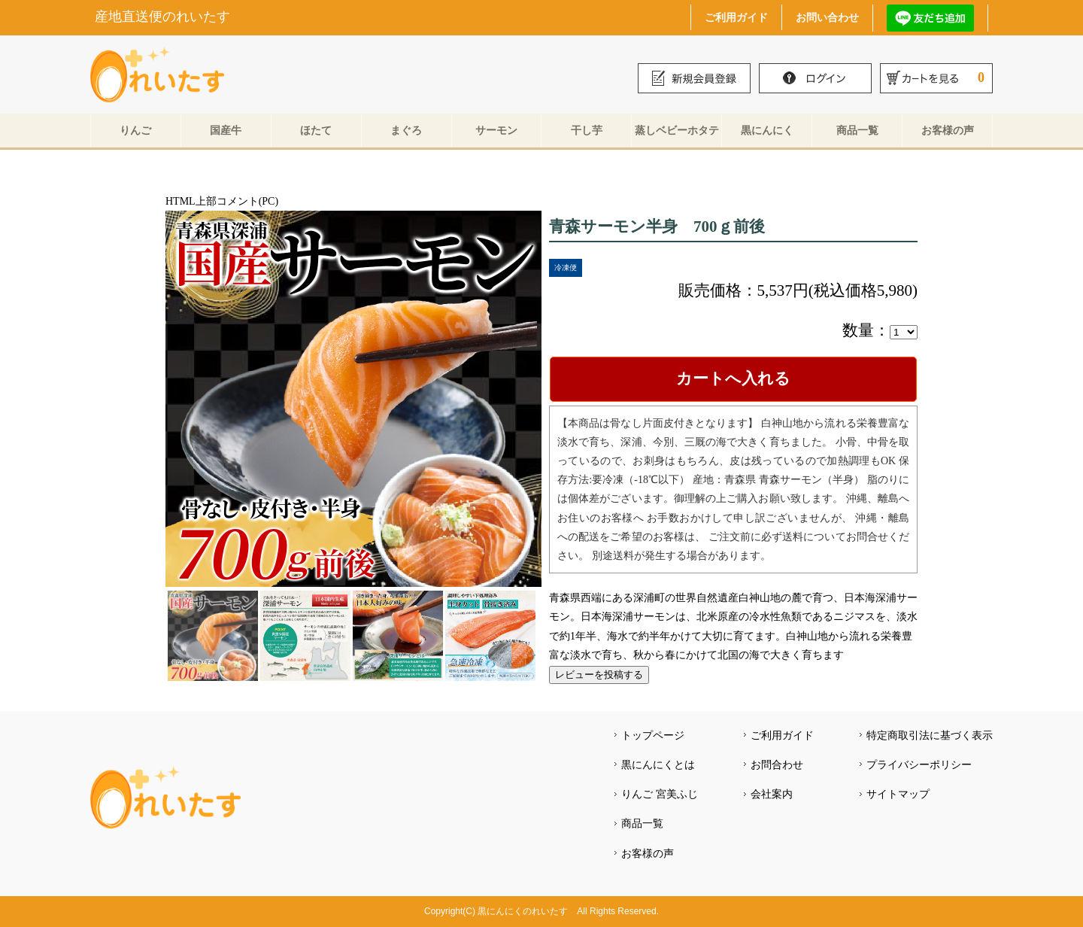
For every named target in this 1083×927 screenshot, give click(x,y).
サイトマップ (898, 794)
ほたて (316, 130)
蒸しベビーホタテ (677, 130)
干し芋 (586, 130)
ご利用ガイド (736, 17)
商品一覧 (857, 130)
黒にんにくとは (658, 764)
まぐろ (406, 130)
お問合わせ (777, 764)
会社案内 (772, 794)
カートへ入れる (733, 378)
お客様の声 (947, 130)
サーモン (496, 130)
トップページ (652, 735)
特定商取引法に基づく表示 (929, 735)
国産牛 (225, 130)
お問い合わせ (827, 17)
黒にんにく (767, 130)
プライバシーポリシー (919, 764)
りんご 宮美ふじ (659, 794)
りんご (135, 130)
